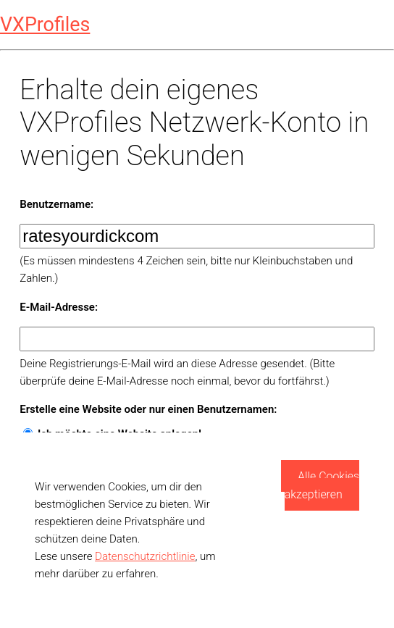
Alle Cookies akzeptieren (322, 485)
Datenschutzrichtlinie (145, 556)
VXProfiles (45, 24)
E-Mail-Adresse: (59, 307)
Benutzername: (56, 204)
